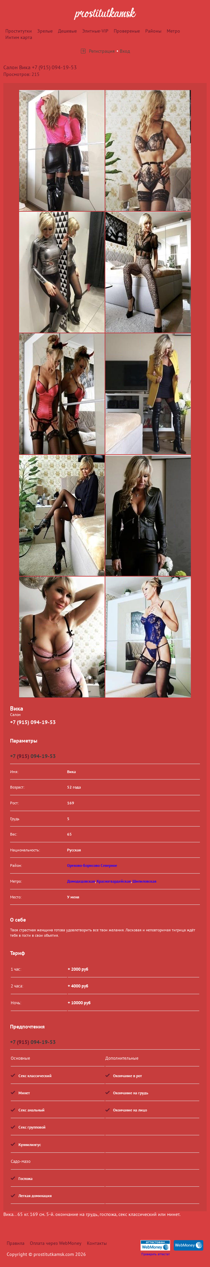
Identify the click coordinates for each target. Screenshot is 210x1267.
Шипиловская (144, 881)
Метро (173, 31)
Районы (153, 31)
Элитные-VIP (95, 31)
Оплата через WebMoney (56, 1243)
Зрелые (45, 31)
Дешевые (67, 31)
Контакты (97, 1243)
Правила (15, 1243)
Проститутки (18, 31)
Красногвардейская (114, 881)
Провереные (127, 31)
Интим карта (18, 37)
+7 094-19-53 (33, 756)
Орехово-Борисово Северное (92, 865)
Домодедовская (81, 881)
